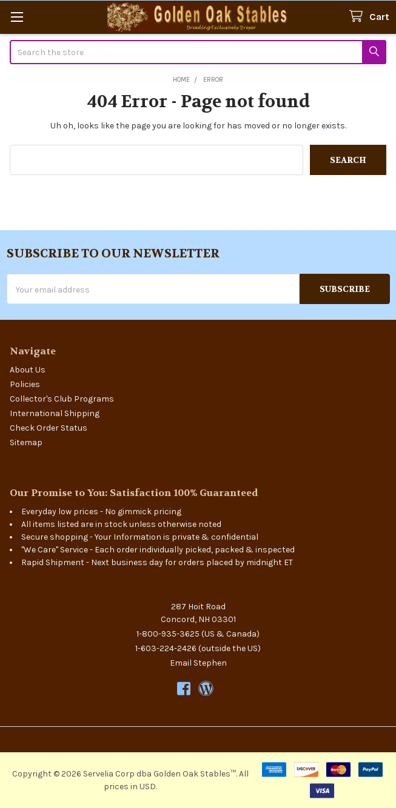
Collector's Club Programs (62, 399)
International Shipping (54, 413)
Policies (25, 384)
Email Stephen (198, 663)
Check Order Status (48, 428)
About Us (27, 370)
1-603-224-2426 (165, 648)
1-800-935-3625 (168, 634)
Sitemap (26, 442)
